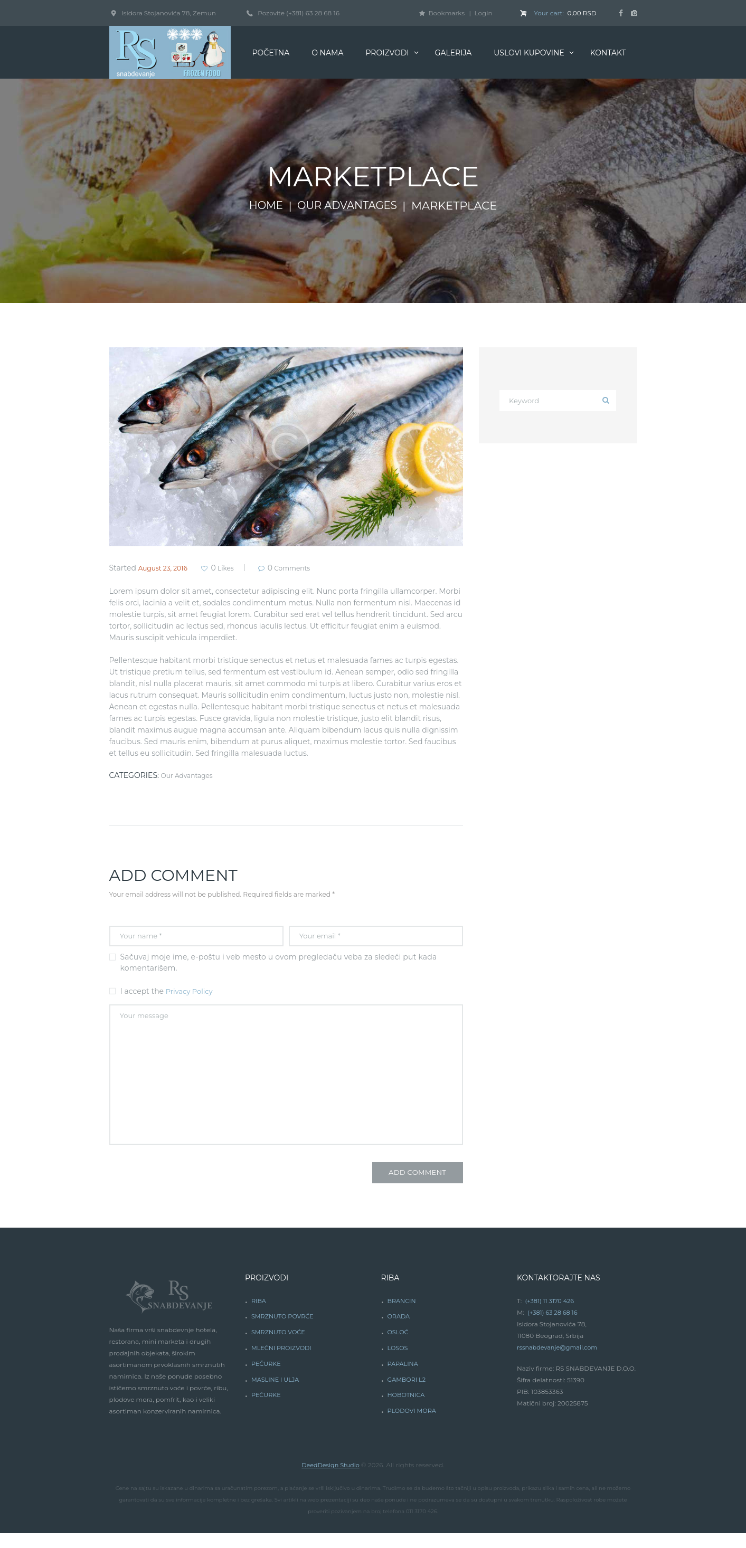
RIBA (259, 1315)
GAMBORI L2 (407, 1394)
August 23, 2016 (166, 568)
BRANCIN (402, 1315)
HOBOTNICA (407, 1409)
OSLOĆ (398, 1347)
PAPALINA (403, 1378)
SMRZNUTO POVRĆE (284, 1331)
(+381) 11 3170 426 (551, 1315)
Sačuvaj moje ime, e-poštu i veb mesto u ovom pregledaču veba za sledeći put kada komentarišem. (278, 965)
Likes (232, 568)
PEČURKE (267, 1378)
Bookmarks (447, 13)
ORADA (399, 1331)
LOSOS (398, 1362)
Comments (309, 568)
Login (484, 13)
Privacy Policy (191, 994)
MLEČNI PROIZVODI (283, 1362)
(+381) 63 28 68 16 (312, 13)
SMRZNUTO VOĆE (280, 1347)
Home (262, 206)
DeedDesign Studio (330, 1479)
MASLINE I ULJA (277, 1394)
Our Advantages (348, 206)
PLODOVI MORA (413, 1425)
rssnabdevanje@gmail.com (560, 1361)
